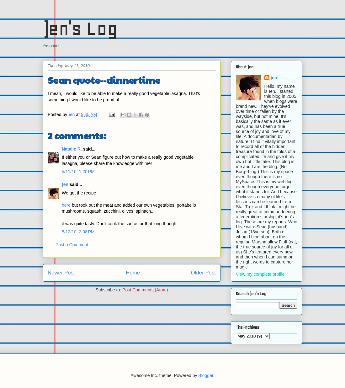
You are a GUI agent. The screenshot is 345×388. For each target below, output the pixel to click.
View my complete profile (260, 274)
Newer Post (61, 273)
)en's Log (80, 28)
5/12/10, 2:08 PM (78, 231)
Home (133, 273)
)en (65, 184)
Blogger (205, 375)
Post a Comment (72, 244)
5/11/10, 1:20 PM (78, 171)
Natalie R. (72, 148)
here (66, 205)
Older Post (203, 273)
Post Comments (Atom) (145, 289)
